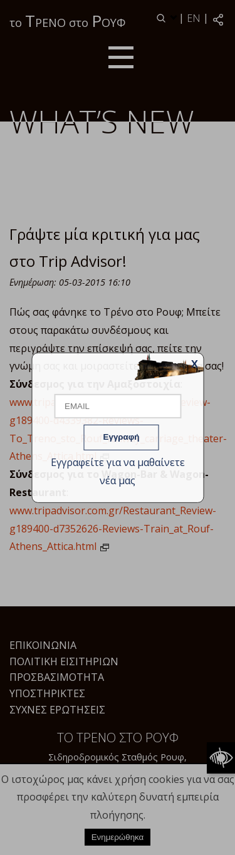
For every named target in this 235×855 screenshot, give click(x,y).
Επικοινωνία (42, 645)
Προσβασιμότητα (56, 677)
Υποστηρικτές (47, 693)
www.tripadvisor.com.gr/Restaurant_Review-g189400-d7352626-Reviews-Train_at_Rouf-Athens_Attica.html (112, 529)
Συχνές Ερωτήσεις (57, 710)
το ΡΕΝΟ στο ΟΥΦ (67, 21)
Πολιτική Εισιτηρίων (63, 661)
